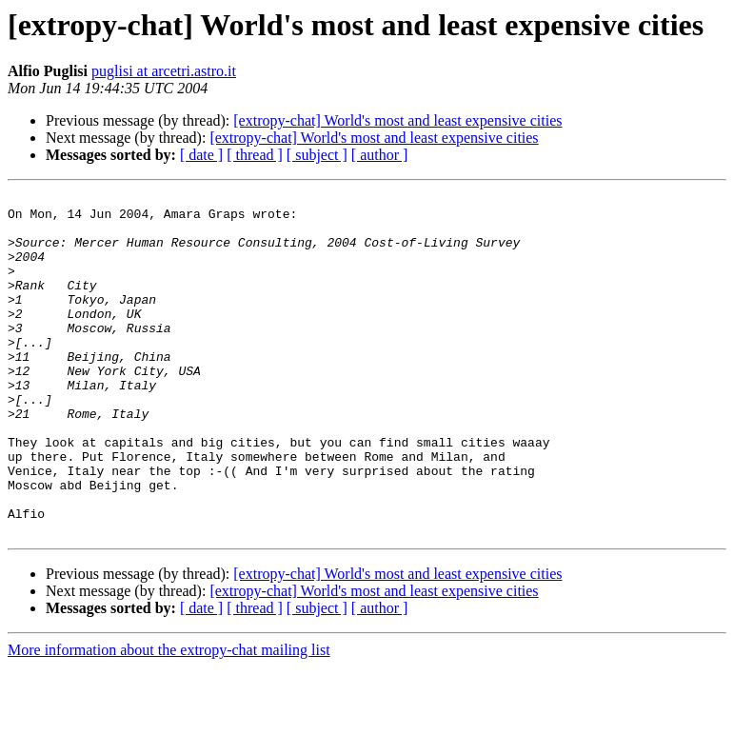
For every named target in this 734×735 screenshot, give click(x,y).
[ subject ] (317, 155)
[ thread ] (255, 155)
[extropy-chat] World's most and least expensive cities (397, 120)
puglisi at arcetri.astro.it (163, 71)
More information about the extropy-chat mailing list (169, 718)
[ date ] (201, 155)
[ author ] (379, 155)
